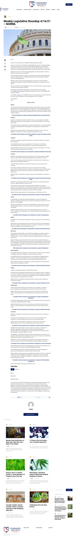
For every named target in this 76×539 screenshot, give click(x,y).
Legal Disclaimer (39, 528)
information (30, 81)
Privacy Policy (26, 528)
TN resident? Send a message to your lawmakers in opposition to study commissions (31, 344)
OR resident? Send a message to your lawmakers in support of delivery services (31, 283)
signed (30, 65)
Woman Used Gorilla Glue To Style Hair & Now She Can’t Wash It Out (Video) (15, 442)
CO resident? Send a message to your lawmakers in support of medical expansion (31, 195)
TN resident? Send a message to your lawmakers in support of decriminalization (31, 326)
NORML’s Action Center (18, 91)
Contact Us (51, 528)
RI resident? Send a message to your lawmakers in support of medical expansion (31, 310)
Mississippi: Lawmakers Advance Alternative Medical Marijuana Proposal (39, 475)
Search (69, 490)
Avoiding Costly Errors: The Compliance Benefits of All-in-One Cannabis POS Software (61, 509)
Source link (13, 376)
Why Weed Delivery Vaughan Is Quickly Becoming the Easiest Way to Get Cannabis (60, 501)
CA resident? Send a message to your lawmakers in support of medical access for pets (31, 152)
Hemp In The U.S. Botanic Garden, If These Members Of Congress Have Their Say (15, 475)
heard (26, 76)
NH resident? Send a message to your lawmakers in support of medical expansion (31, 266)
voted (44, 86)
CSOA (31, 410)
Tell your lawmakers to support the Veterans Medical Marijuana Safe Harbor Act (31, 115)
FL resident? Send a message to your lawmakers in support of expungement (31, 215)
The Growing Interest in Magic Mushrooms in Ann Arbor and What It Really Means (60, 518)
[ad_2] (12, 373)
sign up (19, 95)
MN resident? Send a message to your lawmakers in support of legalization (31, 248)
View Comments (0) (30, 414)
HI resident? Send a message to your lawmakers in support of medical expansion (31, 229)
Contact (69, 4)
